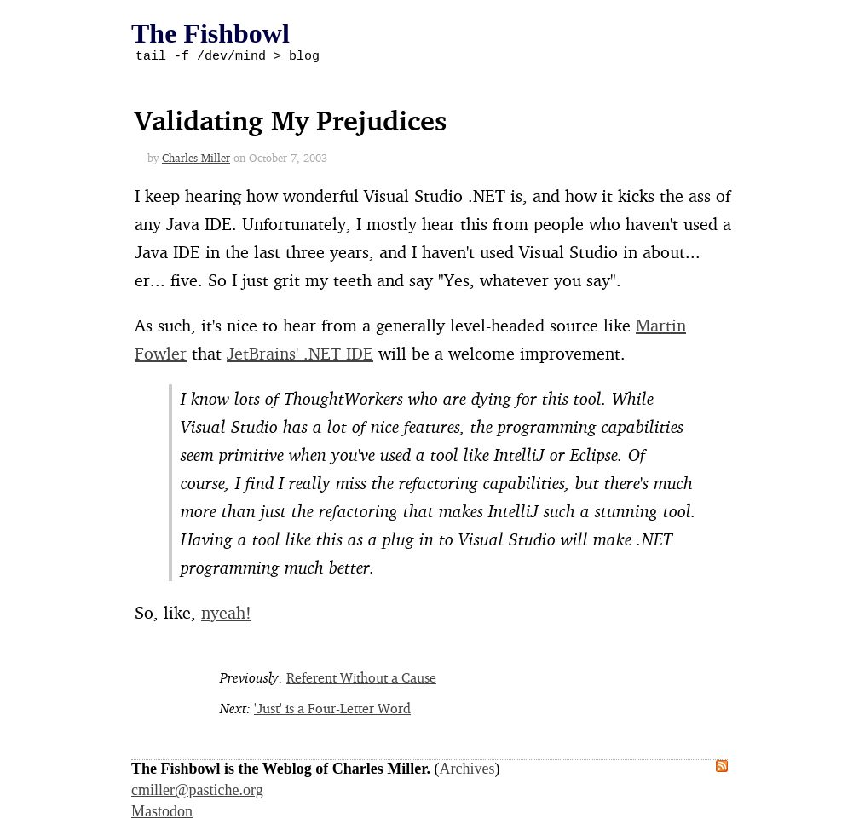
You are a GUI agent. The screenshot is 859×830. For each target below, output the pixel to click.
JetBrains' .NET (300, 355)
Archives (467, 771)
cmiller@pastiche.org (197, 792)
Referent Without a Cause (361, 680)
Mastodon (162, 813)
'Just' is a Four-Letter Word (332, 710)
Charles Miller (196, 160)
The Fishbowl (210, 33)
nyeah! (226, 614)
